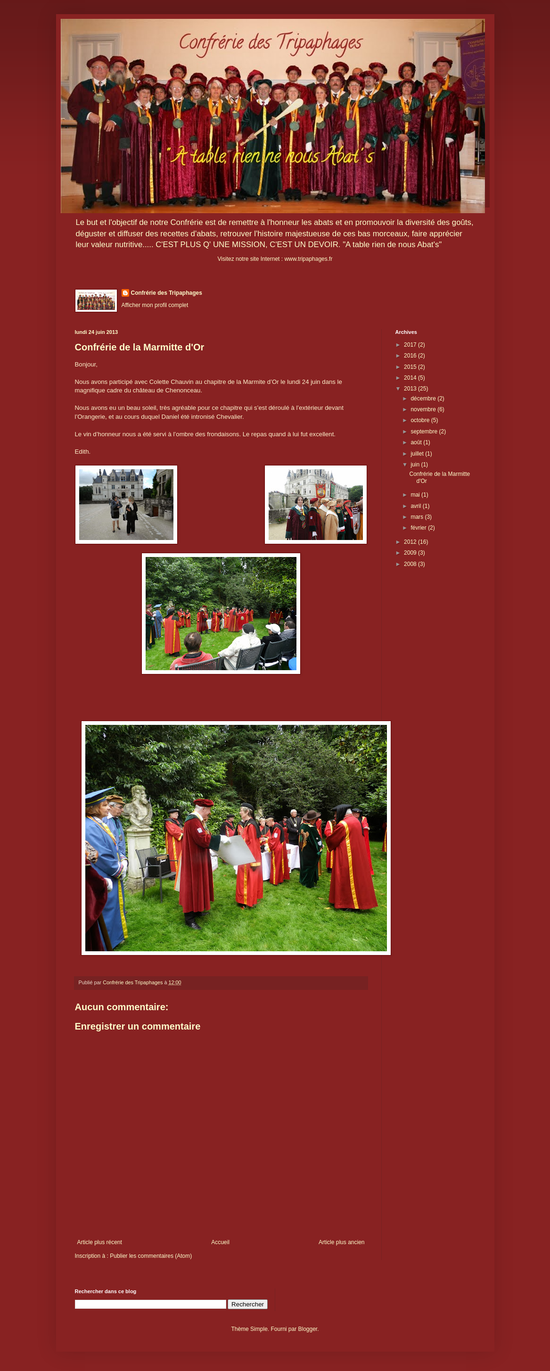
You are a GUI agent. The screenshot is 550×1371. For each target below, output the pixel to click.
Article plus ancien (341, 1242)
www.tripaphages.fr (308, 259)
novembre (423, 409)
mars (417, 517)
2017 (411, 344)
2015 (411, 367)
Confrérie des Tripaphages (166, 293)
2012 (411, 542)
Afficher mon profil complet (155, 305)
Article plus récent (99, 1242)
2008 (411, 564)
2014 (411, 377)
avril (416, 506)
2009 (411, 552)
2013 (411, 388)
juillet (417, 453)
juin (415, 464)
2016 (411, 355)
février (419, 527)
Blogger (308, 1329)
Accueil (220, 1242)
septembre (424, 431)
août (416, 442)
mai (415, 494)
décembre (423, 398)
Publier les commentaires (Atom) (151, 1256)
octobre (420, 420)
